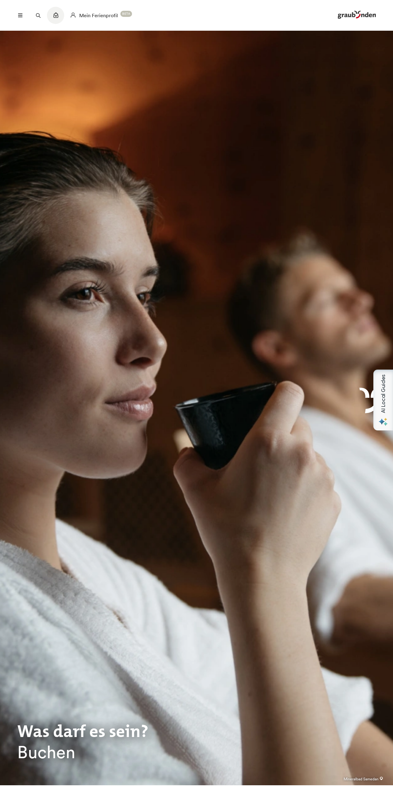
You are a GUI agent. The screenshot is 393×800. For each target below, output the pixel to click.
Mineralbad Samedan (363, 779)
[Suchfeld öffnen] (38, 15)
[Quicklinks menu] (55, 18)
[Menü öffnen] (20, 15)
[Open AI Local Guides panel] (383, 400)
